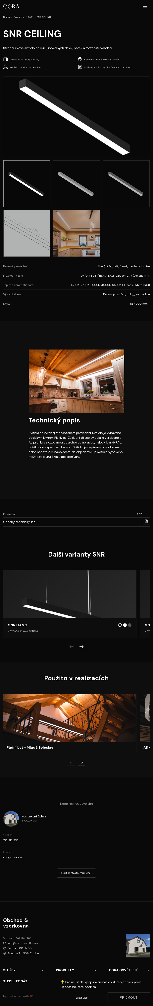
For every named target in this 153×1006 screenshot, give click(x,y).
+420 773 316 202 (19, 937)
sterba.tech (14, 996)
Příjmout (129, 997)
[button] (145, 6)
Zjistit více (81, 997)
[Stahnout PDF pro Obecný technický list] (146, 521)
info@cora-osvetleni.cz (23, 943)
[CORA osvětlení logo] (11, 6)
